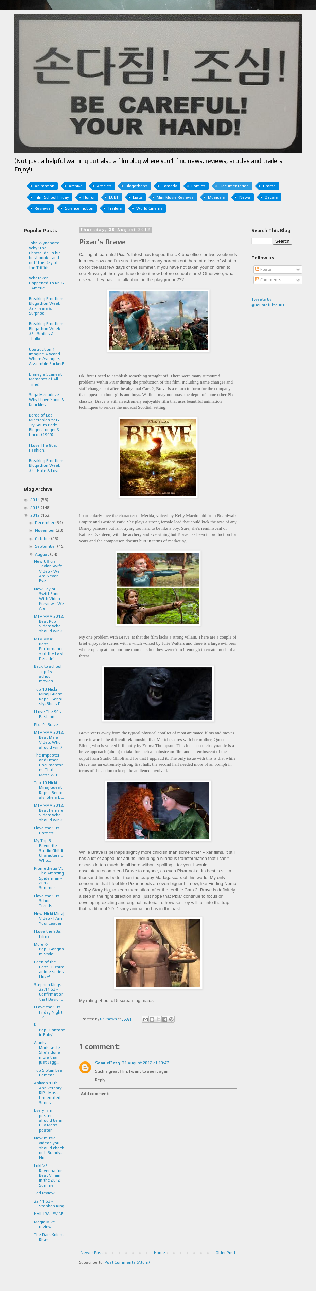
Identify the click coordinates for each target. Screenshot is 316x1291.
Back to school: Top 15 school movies (48, 673)
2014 (35, 499)
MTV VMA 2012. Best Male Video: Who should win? (49, 739)
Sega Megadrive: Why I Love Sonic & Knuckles (46, 399)
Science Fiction (79, 208)
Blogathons (136, 186)
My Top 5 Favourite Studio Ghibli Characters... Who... (48, 850)
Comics (198, 186)
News (244, 197)
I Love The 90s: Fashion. (43, 448)
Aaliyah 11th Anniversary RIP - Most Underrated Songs (48, 1093)
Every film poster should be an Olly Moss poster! (49, 1120)
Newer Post (92, 1252)
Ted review (44, 1193)
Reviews (43, 208)
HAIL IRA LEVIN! (48, 1213)
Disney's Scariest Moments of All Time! (45, 379)
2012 (35, 515)
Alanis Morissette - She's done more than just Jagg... (48, 1052)
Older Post (225, 1252)
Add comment (95, 1093)
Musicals (216, 197)
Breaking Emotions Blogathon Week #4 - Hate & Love (47, 465)
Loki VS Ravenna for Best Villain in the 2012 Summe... (48, 1175)
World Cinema (149, 208)
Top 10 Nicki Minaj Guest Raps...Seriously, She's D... (49, 696)
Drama (269, 186)
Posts (263, 269)
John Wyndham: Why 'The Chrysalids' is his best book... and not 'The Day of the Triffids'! (45, 255)
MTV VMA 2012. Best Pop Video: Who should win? (49, 623)
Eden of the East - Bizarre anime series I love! (49, 969)
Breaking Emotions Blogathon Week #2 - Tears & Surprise (47, 306)
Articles (104, 186)
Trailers (115, 208)
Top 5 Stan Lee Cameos (48, 1072)
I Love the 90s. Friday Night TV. (48, 1012)
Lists (137, 197)
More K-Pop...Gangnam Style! (49, 949)
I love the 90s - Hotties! (48, 830)
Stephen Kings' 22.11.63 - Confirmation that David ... (49, 992)
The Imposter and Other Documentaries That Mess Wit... (49, 765)
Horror (89, 197)
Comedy (169, 186)
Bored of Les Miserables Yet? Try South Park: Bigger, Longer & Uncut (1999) (44, 425)
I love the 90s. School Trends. (47, 901)
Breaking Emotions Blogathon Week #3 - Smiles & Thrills (47, 331)
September (46, 546)
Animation (44, 186)
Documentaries (234, 186)
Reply (100, 1079)
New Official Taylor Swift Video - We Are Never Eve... (48, 571)
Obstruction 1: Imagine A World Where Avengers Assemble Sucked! (46, 356)
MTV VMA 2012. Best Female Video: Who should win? (49, 812)
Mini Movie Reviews (175, 197)
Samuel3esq (107, 1062)
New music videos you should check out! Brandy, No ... (49, 1148)
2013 (35, 507)
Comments (268, 279)
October (43, 538)
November (45, 530)
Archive (76, 186)
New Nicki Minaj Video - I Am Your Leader (49, 918)
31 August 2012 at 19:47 (145, 1062)
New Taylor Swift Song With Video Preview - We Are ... (49, 599)
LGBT (114, 197)
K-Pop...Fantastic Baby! (49, 1029)
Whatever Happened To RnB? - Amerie (47, 283)
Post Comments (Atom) (127, 1262)
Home (159, 1252)
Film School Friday (52, 197)
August (42, 554)
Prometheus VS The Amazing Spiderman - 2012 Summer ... (49, 878)
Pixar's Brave (46, 724)
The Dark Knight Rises (49, 1237)
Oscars (271, 197)
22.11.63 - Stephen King (49, 1203)
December (45, 522)
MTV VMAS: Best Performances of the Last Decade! (49, 648)
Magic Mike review (44, 1224)
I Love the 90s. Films (48, 933)
